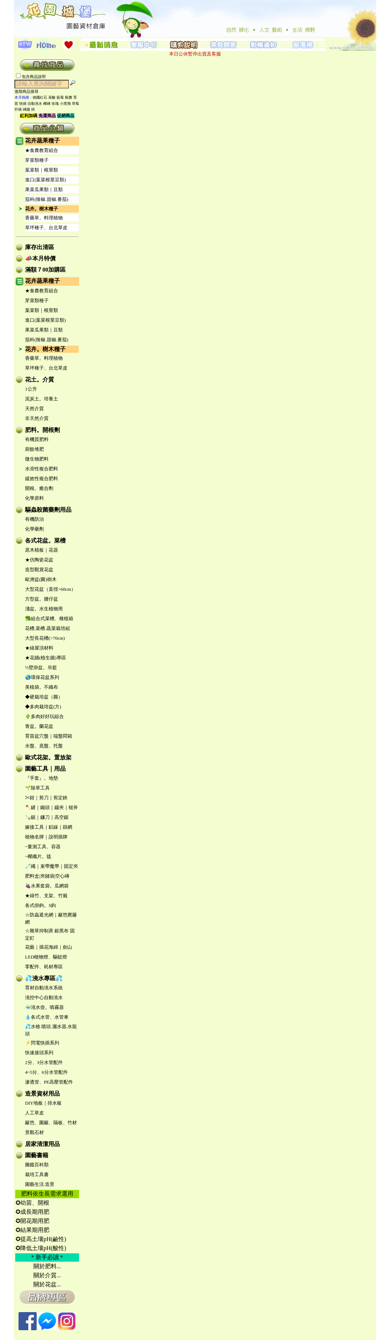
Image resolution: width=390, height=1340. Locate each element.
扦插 (18, 109)
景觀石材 (34, 1132)
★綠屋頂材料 (39, 648)
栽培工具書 (37, 1174)
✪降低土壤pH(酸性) (41, 1248)
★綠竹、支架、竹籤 (46, 895)
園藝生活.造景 (39, 1184)
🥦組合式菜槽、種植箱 (49, 618)
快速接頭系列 (39, 1052)
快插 (22, 104)
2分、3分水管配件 (44, 1062)
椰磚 (46, 104)
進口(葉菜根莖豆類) (45, 179)
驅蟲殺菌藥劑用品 (48, 510)
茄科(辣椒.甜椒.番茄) (46, 199)
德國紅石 (40, 97)
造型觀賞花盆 (39, 569)
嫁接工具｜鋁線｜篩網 (48, 827)
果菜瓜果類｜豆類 (44, 189)
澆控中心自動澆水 (44, 997)
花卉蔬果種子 (42, 140)
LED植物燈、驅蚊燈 (46, 957)
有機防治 (34, 519)
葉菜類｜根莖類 (41, 170)
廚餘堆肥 (34, 449)
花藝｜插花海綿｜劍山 (48, 947)
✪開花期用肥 (32, 1221)
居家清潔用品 (42, 1144)
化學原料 (34, 498)
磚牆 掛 (29, 109)
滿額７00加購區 (45, 270)
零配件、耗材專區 (44, 966)
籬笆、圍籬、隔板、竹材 (51, 1122)
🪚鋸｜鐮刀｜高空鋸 (47, 817)
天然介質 (34, 408)
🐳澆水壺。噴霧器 (44, 1007)
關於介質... (47, 1275)
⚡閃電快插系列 (42, 1043)
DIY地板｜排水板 (43, 1103)
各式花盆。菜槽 (45, 540)
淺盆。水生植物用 (44, 608)
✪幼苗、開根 (32, 1203)
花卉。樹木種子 (41, 208)
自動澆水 (35, 104)
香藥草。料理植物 (44, 217)
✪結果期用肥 (32, 1230)
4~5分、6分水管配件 (46, 1072)
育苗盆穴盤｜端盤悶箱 (48, 736)
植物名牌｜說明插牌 (46, 837)
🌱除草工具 (37, 788)
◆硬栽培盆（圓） (44, 697)
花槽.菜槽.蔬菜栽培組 (47, 628)
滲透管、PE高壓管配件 (49, 1082)
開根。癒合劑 (39, 488)
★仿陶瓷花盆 (39, 559)
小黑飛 (65, 104)
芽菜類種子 (37, 160)
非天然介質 (37, 418)
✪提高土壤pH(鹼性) (41, 1239)
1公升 (31, 389)
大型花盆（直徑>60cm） (50, 589)
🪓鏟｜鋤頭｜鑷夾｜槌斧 (51, 807)
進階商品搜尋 (29, 91)
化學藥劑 (34, 529)
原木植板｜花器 (41, 550)
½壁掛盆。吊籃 (41, 667)
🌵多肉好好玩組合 (44, 716)
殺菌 (68, 97)
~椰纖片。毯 (38, 856)
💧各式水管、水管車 (47, 1017)
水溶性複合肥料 (41, 468)
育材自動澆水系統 (44, 987)
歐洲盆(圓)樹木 (41, 579)
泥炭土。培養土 (41, 398)
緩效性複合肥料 (41, 478)
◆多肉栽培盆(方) (43, 706)
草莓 (75, 104)
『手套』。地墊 (41, 778)
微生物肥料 (37, 459)
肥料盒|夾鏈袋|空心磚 (47, 876)
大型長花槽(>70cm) (45, 638)
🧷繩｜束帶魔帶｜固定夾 (51, 866)
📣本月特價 (40, 258)
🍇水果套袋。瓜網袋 (47, 885)
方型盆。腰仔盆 (41, 599)
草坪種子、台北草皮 (46, 227)
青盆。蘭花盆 (39, 726)
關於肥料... (47, 1266)
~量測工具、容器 (43, 846)
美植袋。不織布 (41, 687)
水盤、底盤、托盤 (44, 746)
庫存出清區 (39, 247)
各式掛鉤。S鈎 (40, 905)
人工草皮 (34, 1113)
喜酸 (52, 97)
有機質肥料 (37, 439)
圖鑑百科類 (37, 1164)
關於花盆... (47, 1284)
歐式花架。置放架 (48, 757)
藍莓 (60, 97)
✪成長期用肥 (32, 1212)
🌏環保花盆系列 (42, 677)
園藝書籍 (36, 1155)
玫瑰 (55, 104)
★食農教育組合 (41, 150)
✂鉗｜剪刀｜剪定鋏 (46, 797)
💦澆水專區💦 (44, 978)
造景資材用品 (42, 1093)
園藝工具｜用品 (45, 769)
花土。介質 (39, 379)
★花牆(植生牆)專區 (45, 657)
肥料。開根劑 (42, 430)
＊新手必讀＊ (47, 1257)
